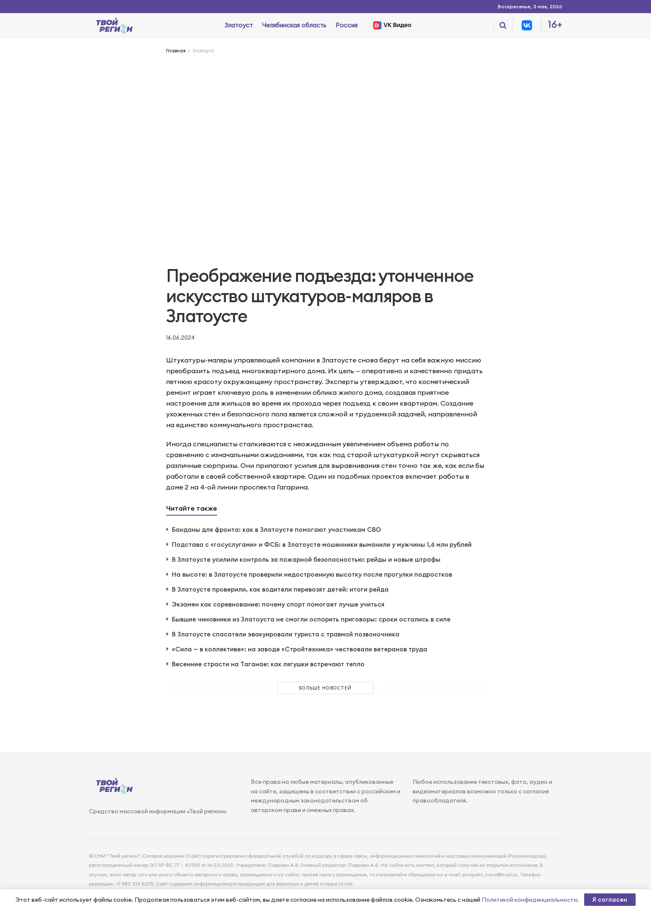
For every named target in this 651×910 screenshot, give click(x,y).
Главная (176, 50)
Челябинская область (294, 25)
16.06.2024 (180, 337)
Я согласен (609, 899)
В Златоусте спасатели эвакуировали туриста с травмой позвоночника (285, 634)
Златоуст (239, 25)
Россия (346, 25)
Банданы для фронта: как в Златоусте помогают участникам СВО (276, 529)
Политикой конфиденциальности (529, 899)
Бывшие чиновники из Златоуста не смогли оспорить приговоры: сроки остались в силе (311, 619)
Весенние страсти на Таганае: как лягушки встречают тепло (268, 664)
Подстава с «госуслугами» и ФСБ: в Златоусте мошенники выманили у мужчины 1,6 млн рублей (322, 544)
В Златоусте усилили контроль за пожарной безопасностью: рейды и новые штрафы (306, 559)
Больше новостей (325, 688)
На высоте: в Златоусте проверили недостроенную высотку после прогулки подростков (312, 574)
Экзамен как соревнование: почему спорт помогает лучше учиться (278, 604)
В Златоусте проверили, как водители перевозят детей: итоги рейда (280, 589)
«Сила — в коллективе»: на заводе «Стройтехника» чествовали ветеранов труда (299, 649)
